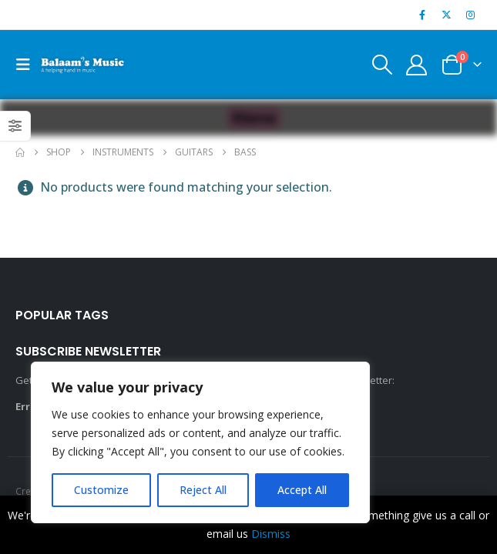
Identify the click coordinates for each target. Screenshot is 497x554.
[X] (447, 15)
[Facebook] (422, 15)
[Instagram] (471, 15)
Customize (101, 489)
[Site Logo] (82, 65)
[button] (27, 65)
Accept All (302, 489)
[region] (200, 442)
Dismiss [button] (270, 533)
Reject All (203, 489)
